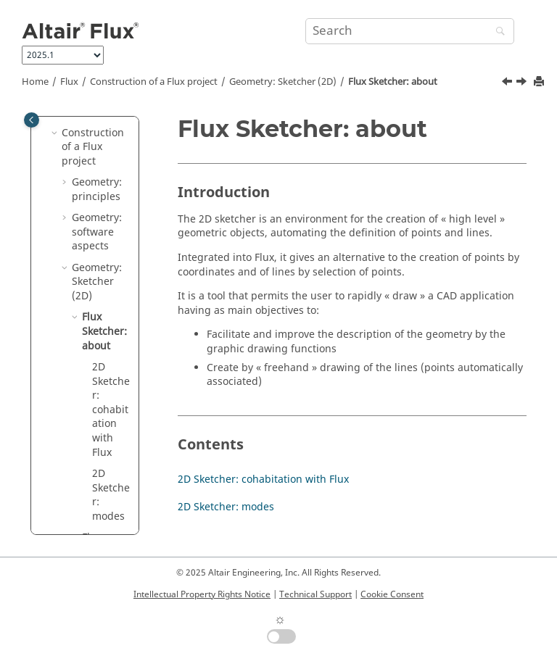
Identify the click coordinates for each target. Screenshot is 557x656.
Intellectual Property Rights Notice (202, 594)
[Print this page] (540, 82)
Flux (69, 81)
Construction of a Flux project (154, 81)
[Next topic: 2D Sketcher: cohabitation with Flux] (523, 83)
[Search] (496, 32)
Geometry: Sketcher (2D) (283, 81)
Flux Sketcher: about (392, 81)
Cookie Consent (392, 594)
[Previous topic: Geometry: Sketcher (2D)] (508, 83)
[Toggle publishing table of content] (31, 120)
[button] (56, 133)
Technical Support (315, 594)
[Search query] (409, 31)
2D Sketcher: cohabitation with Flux (111, 410)
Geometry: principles (97, 189)
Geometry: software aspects (97, 232)
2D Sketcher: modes (111, 495)
